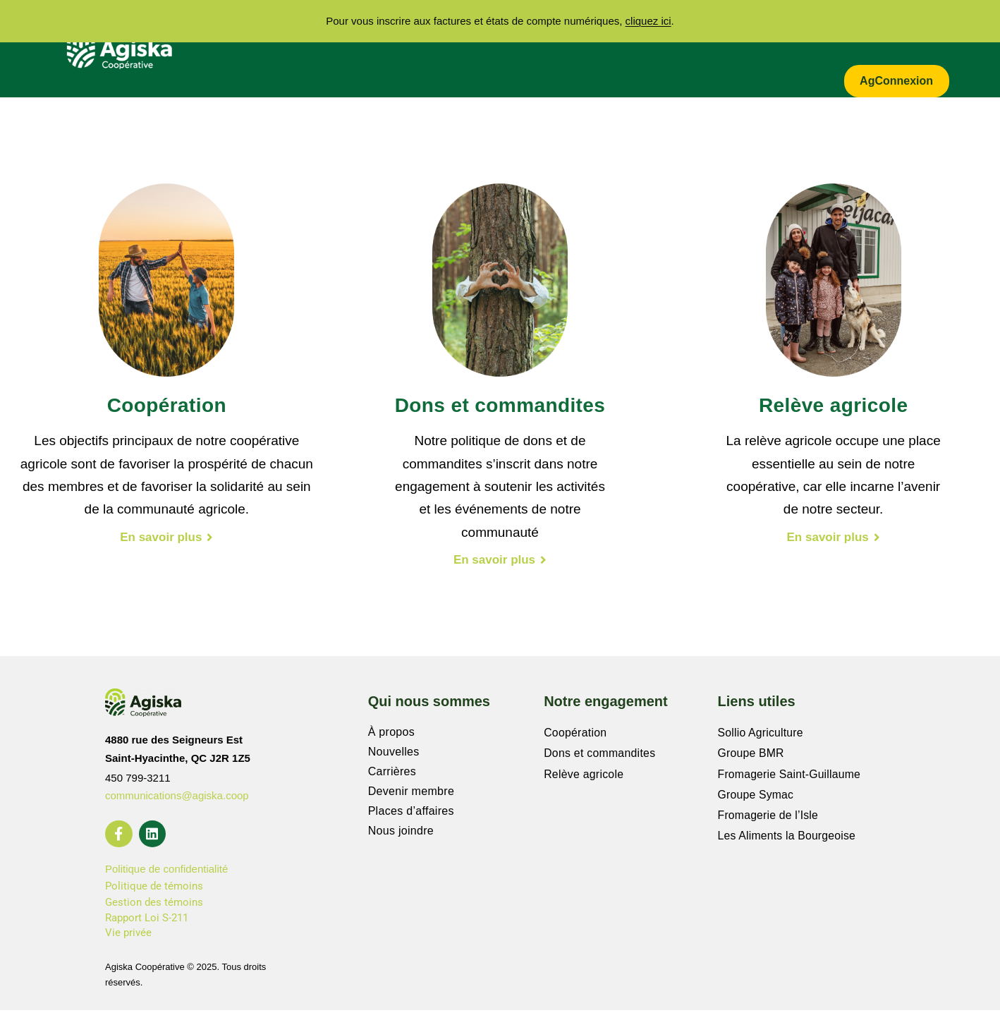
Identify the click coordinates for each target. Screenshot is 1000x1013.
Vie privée (128, 936)
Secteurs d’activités (435, 33)
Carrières (691, 33)
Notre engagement (583, 33)
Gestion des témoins (154, 905)
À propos (315, 33)
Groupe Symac (756, 793)
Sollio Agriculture (761, 734)
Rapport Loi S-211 (146, 920)
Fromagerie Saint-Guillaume (790, 774)
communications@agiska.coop (177, 797)
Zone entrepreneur (883, 33)
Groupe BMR (751, 754)
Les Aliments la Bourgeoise (788, 833)
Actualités (773, 33)
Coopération (575, 734)
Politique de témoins (154, 888)
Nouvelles (394, 754)
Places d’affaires (411, 813)
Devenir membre (411, 793)
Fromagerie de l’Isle (769, 813)
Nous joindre (401, 833)
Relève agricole (584, 774)
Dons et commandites (600, 754)
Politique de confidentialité (166, 872)
